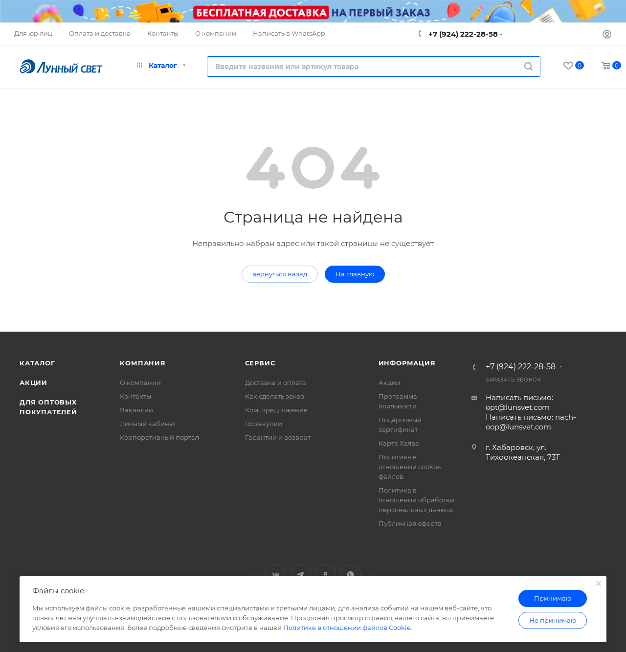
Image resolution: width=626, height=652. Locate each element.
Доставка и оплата (275, 382)
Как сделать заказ (274, 396)
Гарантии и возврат (278, 437)
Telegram (300, 574)
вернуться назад (279, 274)
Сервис (260, 363)
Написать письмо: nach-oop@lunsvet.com (531, 421)
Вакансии (136, 410)
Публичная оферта (410, 523)
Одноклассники (325, 574)
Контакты (135, 396)
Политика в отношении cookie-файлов (410, 466)
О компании (140, 382)
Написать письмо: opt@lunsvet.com (519, 402)
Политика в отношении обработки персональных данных (416, 500)
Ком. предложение (276, 410)
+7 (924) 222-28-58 (462, 34)
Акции (33, 382)
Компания (142, 363)
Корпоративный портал (159, 437)
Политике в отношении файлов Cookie (347, 627)
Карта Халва (399, 443)
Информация (407, 363)
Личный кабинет (148, 423)
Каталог (37, 363)
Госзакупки (263, 423)
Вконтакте (275, 574)
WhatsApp (350, 574)
